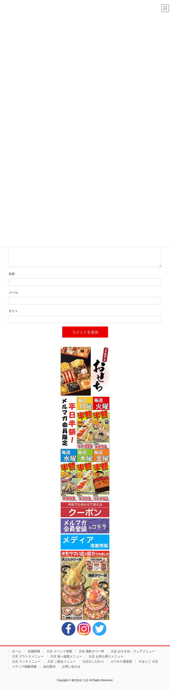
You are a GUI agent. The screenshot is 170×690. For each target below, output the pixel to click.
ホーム (16, 651)
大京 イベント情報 (59, 651)
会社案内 (49, 666)
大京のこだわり (93, 661)
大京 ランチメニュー (26, 661)
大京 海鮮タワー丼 (91, 651)
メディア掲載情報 (24, 666)
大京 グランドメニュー (28, 656)
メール (13, 292)
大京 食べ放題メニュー (66, 656)
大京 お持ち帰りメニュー (106, 656)
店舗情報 (34, 651)
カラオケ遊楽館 (121, 661)
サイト (13, 311)
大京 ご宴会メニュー (61, 661)
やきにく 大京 (148, 661)
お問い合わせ (71, 666)
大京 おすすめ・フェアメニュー (133, 651)
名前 (12, 274)
